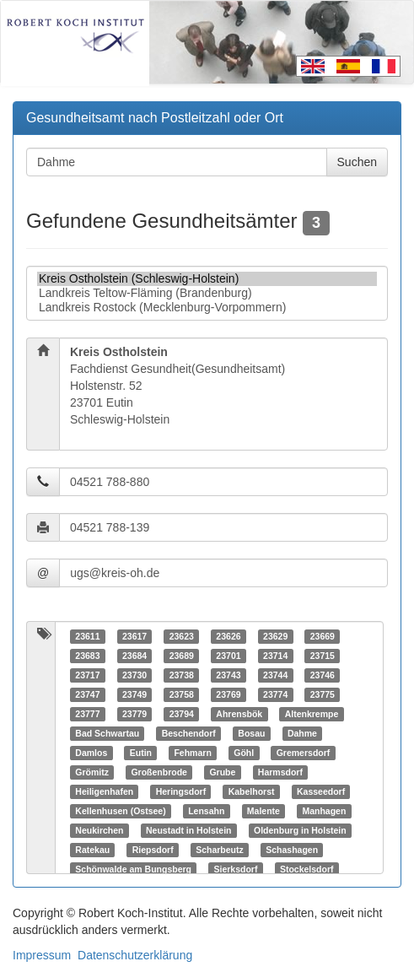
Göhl (244, 753)
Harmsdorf (280, 772)
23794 (181, 714)
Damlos (91, 753)
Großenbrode (159, 772)
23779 (134, 714)
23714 (275, 656)
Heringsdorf (181, 791)
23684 (134, 656)
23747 (87, 694)
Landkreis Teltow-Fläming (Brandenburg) (207, 293)
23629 (275, 636)
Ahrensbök (239, 714)
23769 (228, 694)
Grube (222, 772)
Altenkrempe (312, 714)
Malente (263, 811)
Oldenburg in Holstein (300, 830)
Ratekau (92, 850)
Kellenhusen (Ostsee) (120, 811)
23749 (134, 694)
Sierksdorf (235, 869)
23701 (228, 656)
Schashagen (292, 850)
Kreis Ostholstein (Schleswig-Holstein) (207, 279)
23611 (87, 636)
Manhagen (324, 811)
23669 (322, 636)
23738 (181, 675)
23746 (322, 675)
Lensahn (206, 811)
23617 (134, 636)
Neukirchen (99, 830)
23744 (275, 675)
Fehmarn (192, 753)
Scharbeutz (220, 850)
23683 (87, 656)
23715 (322, 656)
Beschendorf (189, 733)
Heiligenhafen (104, 791)
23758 (181, 694)
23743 (228, 675)
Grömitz (92, 772)
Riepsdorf (153, 850)
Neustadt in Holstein (189, 830)
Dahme (302, 733)
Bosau (251, 733)
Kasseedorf (321, 791)
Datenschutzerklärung (135, 955)
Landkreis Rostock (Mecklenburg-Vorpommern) (207, 307)
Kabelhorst (252, 791)
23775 (322, 694)
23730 (134, 675)
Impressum (42, 955)
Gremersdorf (304, 753)
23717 (87, 675)
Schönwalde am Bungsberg (133, 869)
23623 (181, 636)
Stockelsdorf (307, 869)
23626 (228, 636)
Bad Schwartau (107, 733)
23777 (87, 714)
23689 (181, 656)
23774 (275, 694)
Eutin (141, 753)
